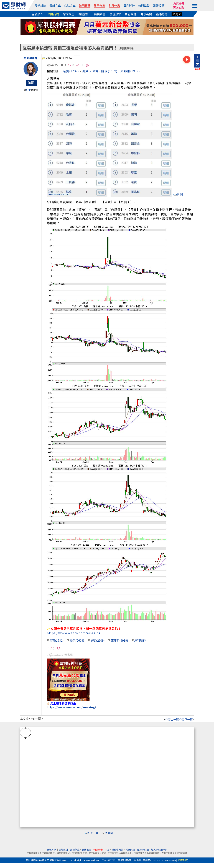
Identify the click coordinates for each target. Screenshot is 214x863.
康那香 (125, 71)
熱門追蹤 (144, 5)
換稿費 (197, 69)
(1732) (74, 71)
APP (28, 90)
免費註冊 (178, 3)
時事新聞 (146, 14)
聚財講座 (68, 14)
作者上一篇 (171, 719)
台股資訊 (37, 14)
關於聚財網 (143, 849)
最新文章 (55, 5)
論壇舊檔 (63, 849)
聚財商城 (53, 14)
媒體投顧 (158, 5)
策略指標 (161, 14)
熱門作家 (99, 5)
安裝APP (51, 849)
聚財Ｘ (177, 14)
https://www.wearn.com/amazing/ (71, 707)
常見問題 (130, 849)
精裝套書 (99, 14)
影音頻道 (130, 14)
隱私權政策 (117, 849)
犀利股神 (129, 5)
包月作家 (114, 5)
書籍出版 (86, 849)
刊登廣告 (98, 849)
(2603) (93, 71)
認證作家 (75, 849)
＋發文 (197, 60)
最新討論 (40, 5)
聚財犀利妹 (126, 48)
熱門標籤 (84, 5)
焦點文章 (70, 5)
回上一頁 (92, 833)
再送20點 (178, 7)
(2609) (112, 71)
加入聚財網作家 (159, 849)
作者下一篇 (186, 719)
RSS (107, 849)
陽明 (104, 71)
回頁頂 (109, 833)
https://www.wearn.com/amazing (74, 633)
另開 (178, 194)
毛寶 (66, 71)
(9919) (135, 71)
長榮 (73, 640)
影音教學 (115, 14)
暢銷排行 (84, 14)
